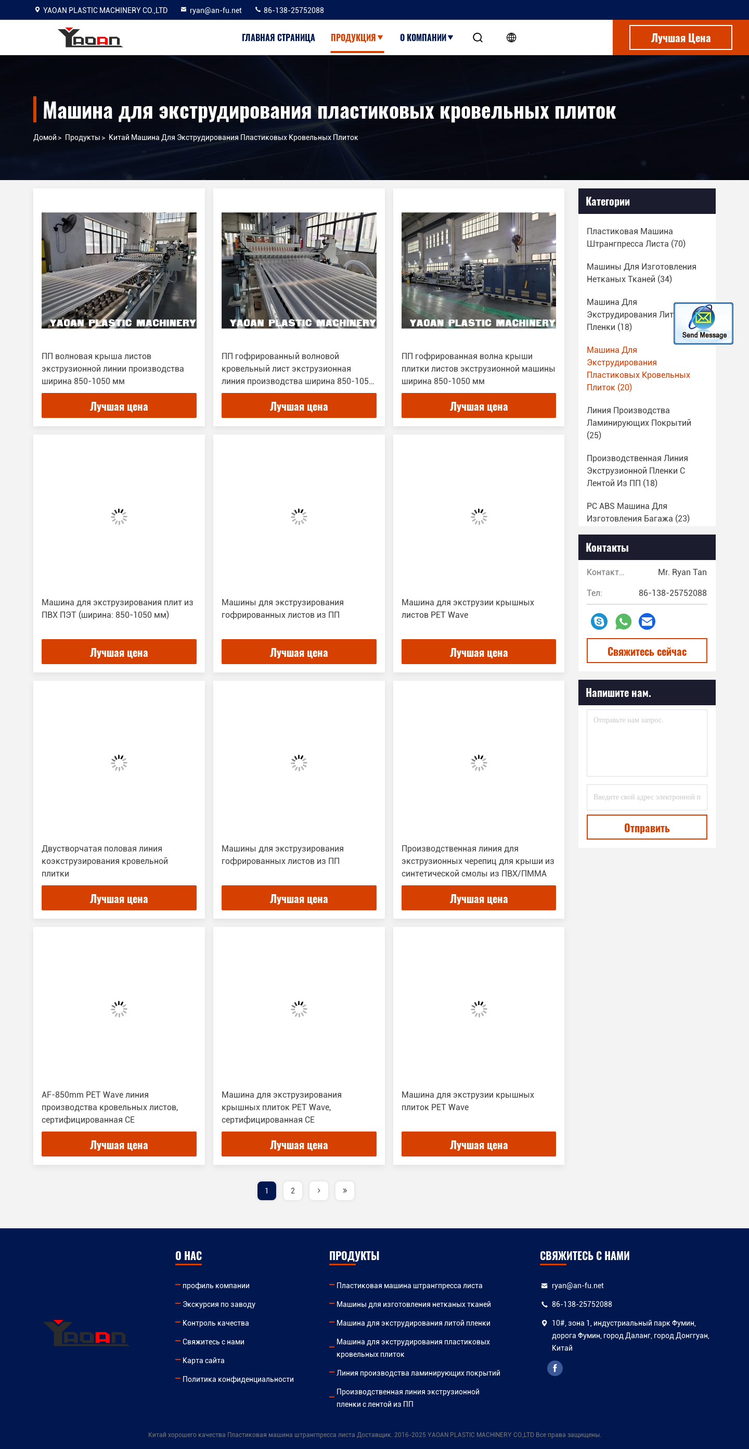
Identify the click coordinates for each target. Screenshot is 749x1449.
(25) (639, 422)
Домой (45, 137)
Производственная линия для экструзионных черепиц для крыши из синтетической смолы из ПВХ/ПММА (478, 861)
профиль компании (216, 1285)
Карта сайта (204, 1360)
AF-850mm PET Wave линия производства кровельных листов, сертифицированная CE (110, 1107)
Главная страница (278, 37)
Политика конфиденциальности (238, 1379)
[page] (318, 1190)
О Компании (427, 37)
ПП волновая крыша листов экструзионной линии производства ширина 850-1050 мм (113, 368)
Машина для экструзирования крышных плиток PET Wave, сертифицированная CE (282, 1107)
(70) (636, 237)
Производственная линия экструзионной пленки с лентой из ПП (408, 1398)
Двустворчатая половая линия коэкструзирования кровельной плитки (105, 861)
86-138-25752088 (289, 10)
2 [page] (293, 1191)
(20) (638, 368)
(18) (635, 314)
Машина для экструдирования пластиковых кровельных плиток (413, 1348)
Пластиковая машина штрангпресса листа (410, 1285)
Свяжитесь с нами (213, 1342)
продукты (82, 137)
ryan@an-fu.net (210, 10)
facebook (555, 1368)
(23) (638, 512)
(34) (641, 273)
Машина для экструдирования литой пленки (413, 1323)
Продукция (357, 37)
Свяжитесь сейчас (647, 651)
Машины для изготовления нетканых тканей (414, 1304)
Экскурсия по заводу (219, 1304)
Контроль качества (216, 1323)
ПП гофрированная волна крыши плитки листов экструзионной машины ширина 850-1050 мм (479, 368)
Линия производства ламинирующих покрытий (418, 1373)
